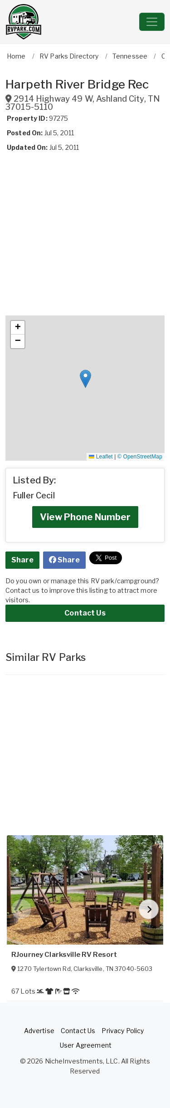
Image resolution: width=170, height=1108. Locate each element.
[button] (85, 378)
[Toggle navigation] (152, 22)
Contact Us (84, 613)
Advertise (39, 1030)
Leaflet (100, 456)
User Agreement (86, 1045)
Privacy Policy (123, 1030)
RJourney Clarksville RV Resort (64, 954)
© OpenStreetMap (139, 456)
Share (22, 560)
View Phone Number (85, 517)
